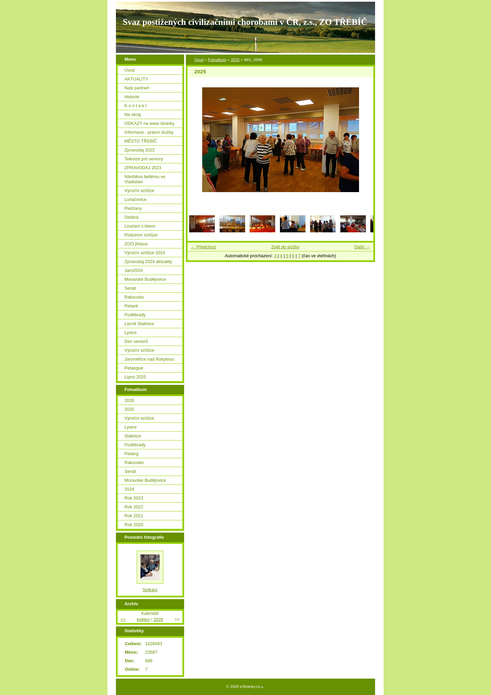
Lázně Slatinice (139, 323)
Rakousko (134, 297)
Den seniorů (136, 341)
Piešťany (133, 208)
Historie (131, 96)
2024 (129, 489)
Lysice (130, 332)
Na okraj (132, 114)
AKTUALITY (136, 79)
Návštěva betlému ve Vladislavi (144, 179)
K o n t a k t (135, 105)
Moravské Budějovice (145, 279)
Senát (130, 288)
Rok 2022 (133, 506)
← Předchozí (203, 246)
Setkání (150, 589)
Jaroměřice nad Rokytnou (149, 359)
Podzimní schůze (141, 234)
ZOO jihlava (136, 243)
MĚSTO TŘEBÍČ (140, 141)
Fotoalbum (217, 60)
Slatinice (132, 435)
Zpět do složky (285, 246)
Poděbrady (135, 314)
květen (143, 619)
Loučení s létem (139, 226)
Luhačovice (135, 199)
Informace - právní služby (149, 132)
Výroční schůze (139, 190)
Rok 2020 (133, 524)
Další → (362, 246)
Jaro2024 (133, 270)
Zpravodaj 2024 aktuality (148, 261)
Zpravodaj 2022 (139, 150)
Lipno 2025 (135, 376)
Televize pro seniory (143, 158)
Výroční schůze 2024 (144, 252)
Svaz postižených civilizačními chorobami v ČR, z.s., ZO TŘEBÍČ (245, 22)
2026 (129, 400)
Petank (131, 305)
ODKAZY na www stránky (149, 123)
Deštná (131, 217)
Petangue (133, 368)
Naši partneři (136, 87)
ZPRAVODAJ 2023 (142, 167)
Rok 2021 (133, 515)
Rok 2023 (133, 498)
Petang (131, 453)
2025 (235, 60)
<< (122, 619)
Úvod (199, 60)
